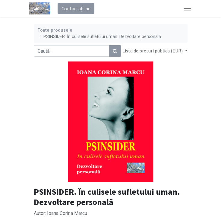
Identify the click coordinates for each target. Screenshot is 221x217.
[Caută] (115, 51)
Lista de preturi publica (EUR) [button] (153, 51)
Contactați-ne (76, 8)
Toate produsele (54, 30)
